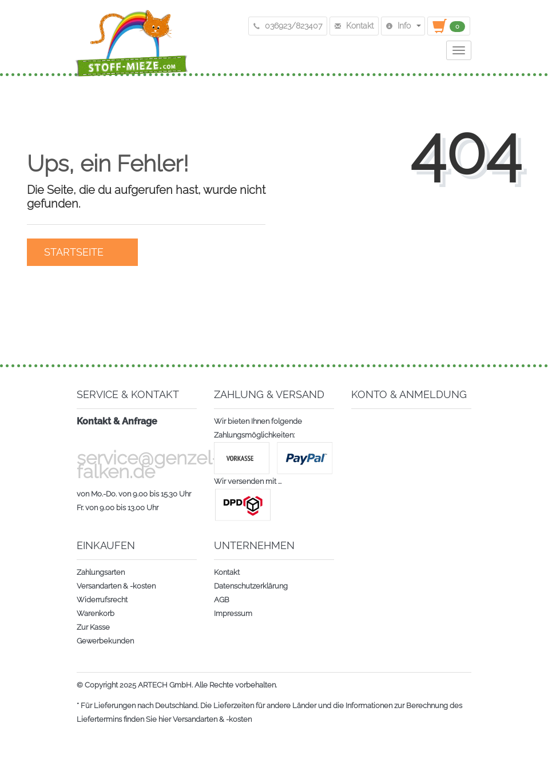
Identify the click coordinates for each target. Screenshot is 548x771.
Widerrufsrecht (102, 599)
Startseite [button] (82, 252)
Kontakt (227, 572)
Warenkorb (95, 613)
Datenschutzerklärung (251, 586)
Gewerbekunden (105, 641)
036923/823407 (287, 25)
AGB (221, 599)
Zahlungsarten (101, 572)
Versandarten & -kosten (116, 586)
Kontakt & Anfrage (117, 421)
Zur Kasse (93, 627)
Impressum (233, 613)
